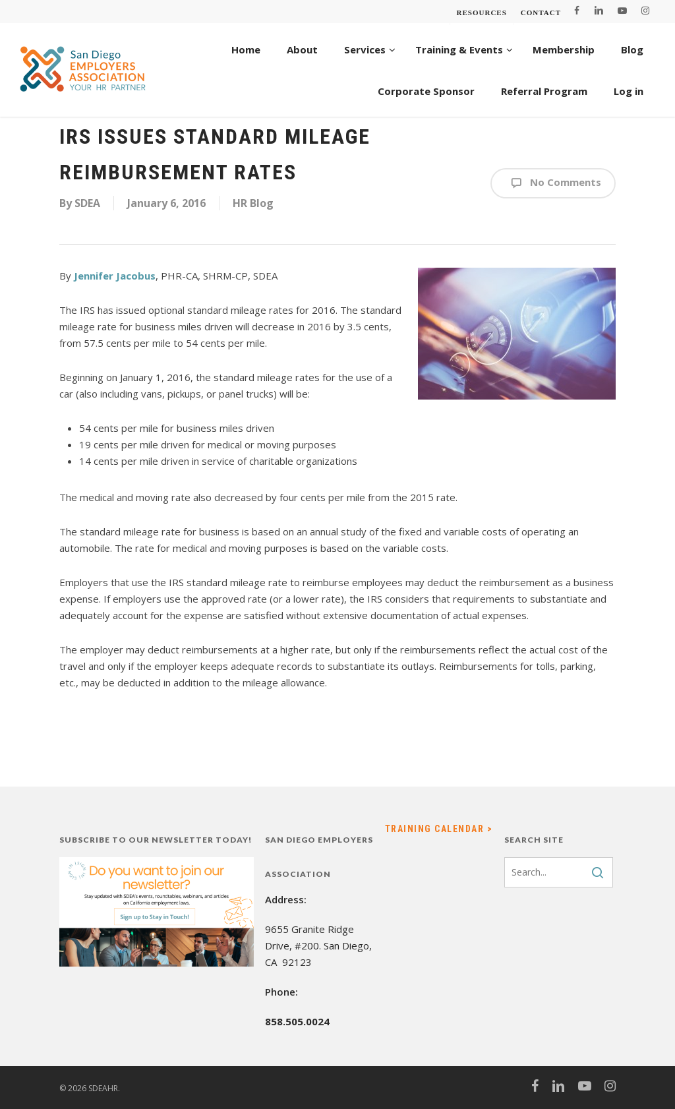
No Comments (553, 183)
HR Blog (253, 203)
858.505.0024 (297, 1021)
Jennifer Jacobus (115, 275)
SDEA (87, 203)
